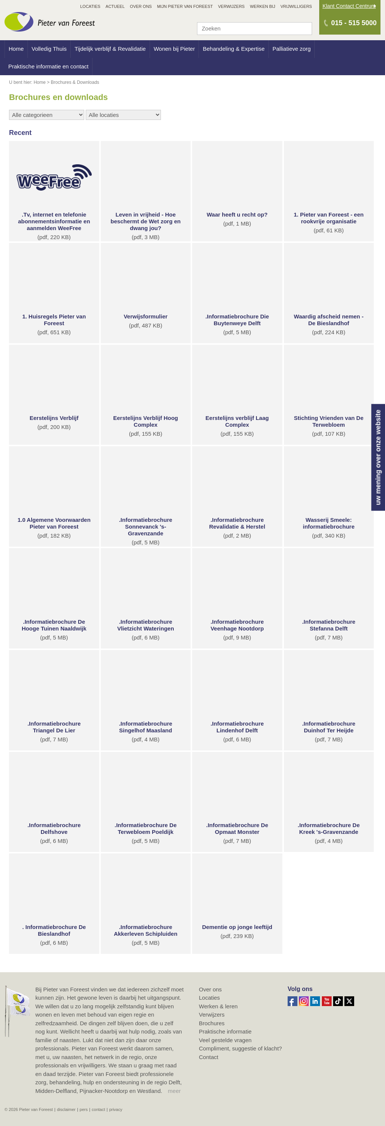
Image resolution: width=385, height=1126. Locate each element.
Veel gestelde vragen (225, 1040)
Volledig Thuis (49, 48)
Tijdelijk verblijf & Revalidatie (110, 48)
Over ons (210, 989)
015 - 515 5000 (354, 23)
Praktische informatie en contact (48, 66)
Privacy (115, 1109)
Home (16, 48)
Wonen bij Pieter (174, 48)
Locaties (209, 997)
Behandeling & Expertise (233, 48)
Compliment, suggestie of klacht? (240, 1048)
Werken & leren (218, 1006)
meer (174, 1091)
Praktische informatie (225, 1031)
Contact (208, 1057)
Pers (84, 1109)
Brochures (211, 1023)
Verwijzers (211, 1014)
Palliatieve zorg (292, 48)
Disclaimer (66, 1109)
